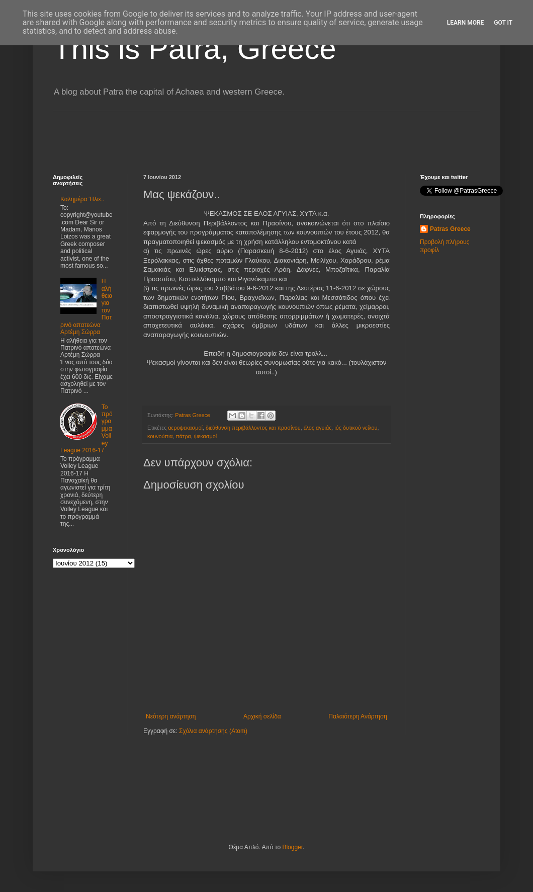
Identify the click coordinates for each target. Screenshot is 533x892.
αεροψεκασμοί (185, 428)
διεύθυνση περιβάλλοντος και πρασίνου (253, 428)
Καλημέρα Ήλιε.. (82, 199)
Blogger (292, 847)
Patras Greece (450, 228)
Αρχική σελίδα (262, 716)
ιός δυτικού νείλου (355, 428)
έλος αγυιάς (318, 428)
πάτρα (183, 436)
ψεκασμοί (205, 436)
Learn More (465, 22)
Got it (503, 22)
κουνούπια (160, 436)
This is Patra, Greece (194, 48)
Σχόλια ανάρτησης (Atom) (213, 731)
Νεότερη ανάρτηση (171, 716)
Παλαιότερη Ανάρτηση (357, 716)
